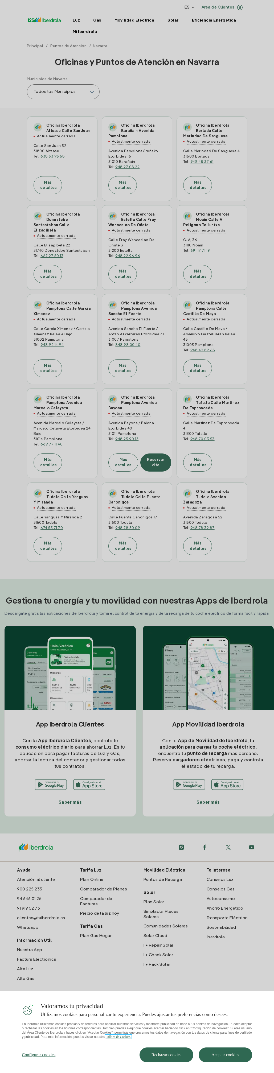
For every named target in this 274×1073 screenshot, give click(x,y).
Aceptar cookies (225, 1062)
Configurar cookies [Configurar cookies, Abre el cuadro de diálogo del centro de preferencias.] (38, 1062)
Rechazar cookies (166, 1062)
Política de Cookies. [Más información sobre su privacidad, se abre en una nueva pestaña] (118, 1044)
